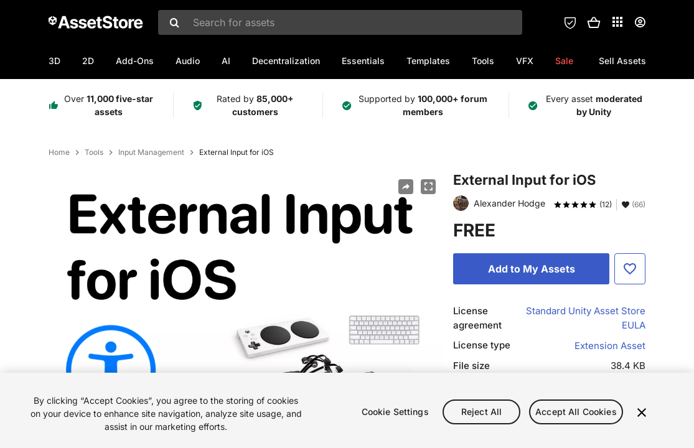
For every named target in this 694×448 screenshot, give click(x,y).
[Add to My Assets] (531, 268)
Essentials (363, 60)
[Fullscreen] (428, 186)
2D (88, 60)
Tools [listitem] (94, 152)
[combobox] (340, 22)
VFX (524, 60)
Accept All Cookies (576, 414)
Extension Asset (609, 346)
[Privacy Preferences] (570, 22)
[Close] (641, 415)
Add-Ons (135, 60)
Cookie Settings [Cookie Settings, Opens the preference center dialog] (395, 414)
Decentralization (286, 60)
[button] (593, 22)
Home (59, 152)
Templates (428, 60)
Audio (188, 60)
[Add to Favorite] (629, 268)
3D (54, 60)
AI (226, 60)
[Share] (405, 186)
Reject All (481, 414)
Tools (483, 60)
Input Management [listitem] (151, 152)
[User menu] (640, 22)
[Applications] (617, 21)
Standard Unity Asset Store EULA (585, 318)
